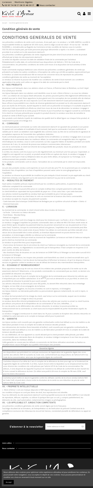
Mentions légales (24, 2)
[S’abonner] (82, 426)
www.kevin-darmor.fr (36, 52)
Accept (9, 482)
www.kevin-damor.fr (49, 127)
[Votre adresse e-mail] (62, 426)
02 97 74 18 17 (12, 5)
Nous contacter (46, 5)
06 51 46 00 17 (27, 5)
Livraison (7, 2)
